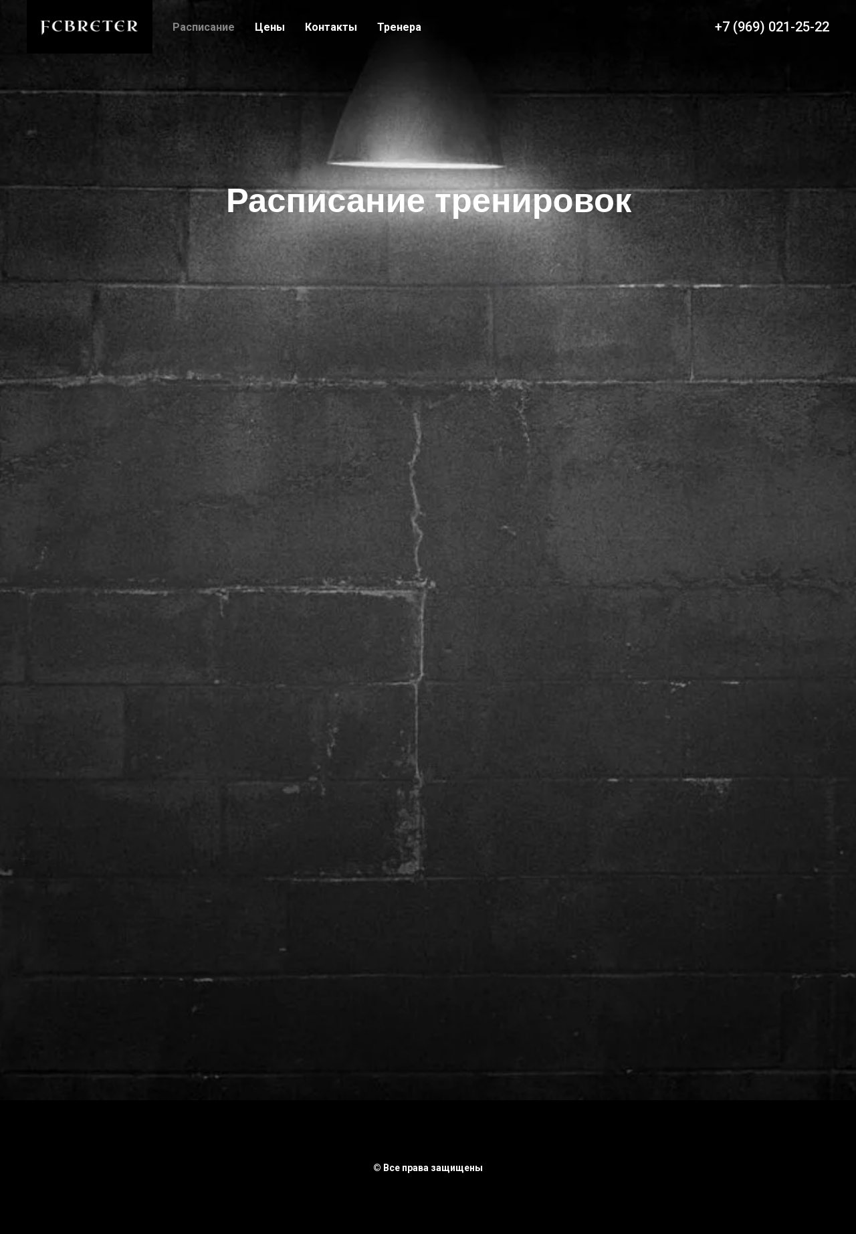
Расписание (204, 27)
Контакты (331, 27)
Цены (270, 27)
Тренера (399, 27)
